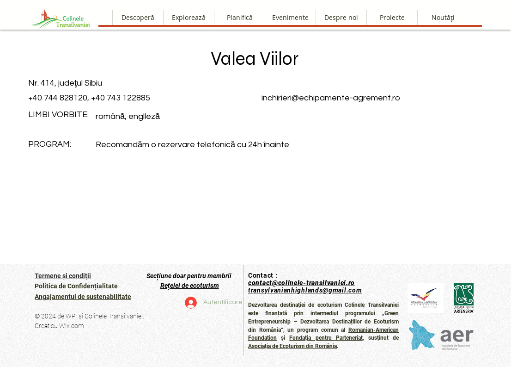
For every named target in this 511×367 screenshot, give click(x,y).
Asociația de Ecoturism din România (292, 346)
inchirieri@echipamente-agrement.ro (331, 97)
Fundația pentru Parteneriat (325, 338)
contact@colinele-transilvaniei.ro (301, 282)
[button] (341, 17)
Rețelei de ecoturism (189, 285)
